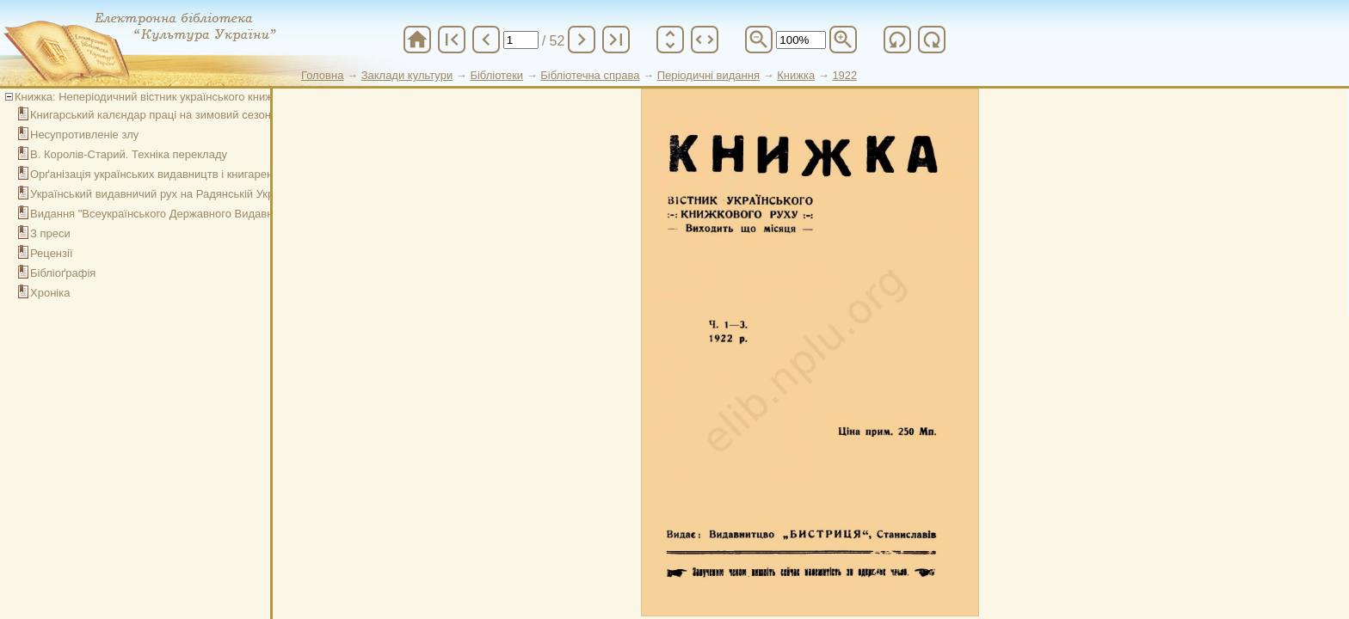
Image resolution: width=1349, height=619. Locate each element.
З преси (50, 233)
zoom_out (759, 40)
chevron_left (486, 40)
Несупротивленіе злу (84, 134)
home (417, 40)
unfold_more (670, 40)
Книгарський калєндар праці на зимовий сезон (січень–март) (187, 114)
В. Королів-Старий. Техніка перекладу (128, 154)
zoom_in (843, 40)
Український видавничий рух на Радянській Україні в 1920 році (192, 193)
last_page (616, 40)
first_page (452, 40)
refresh (897, 40)
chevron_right (582, 40)
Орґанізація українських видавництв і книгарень (154, 174)
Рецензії (51, 253)
